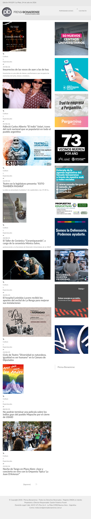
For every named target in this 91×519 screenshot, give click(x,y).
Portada (62, 11)
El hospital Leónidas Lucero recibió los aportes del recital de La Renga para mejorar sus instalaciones (26, 300)
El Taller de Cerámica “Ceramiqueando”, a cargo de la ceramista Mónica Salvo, (24, 242)
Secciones (72, 9)
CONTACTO (82, 11)
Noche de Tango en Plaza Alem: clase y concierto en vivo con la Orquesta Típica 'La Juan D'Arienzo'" (25, 471)
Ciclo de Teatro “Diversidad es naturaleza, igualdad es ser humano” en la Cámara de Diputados (24, 357)
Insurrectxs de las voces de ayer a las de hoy (26, 69)
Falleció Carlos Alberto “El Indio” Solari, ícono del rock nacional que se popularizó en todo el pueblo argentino (27, 129)
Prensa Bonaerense (66, 367)
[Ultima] (37, 484)
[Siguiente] (27, 484)
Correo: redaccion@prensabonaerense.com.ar (45, 508)
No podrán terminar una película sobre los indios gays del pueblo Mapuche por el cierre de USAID (26, 414)
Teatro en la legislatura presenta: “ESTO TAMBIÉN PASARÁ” (23, 185)
